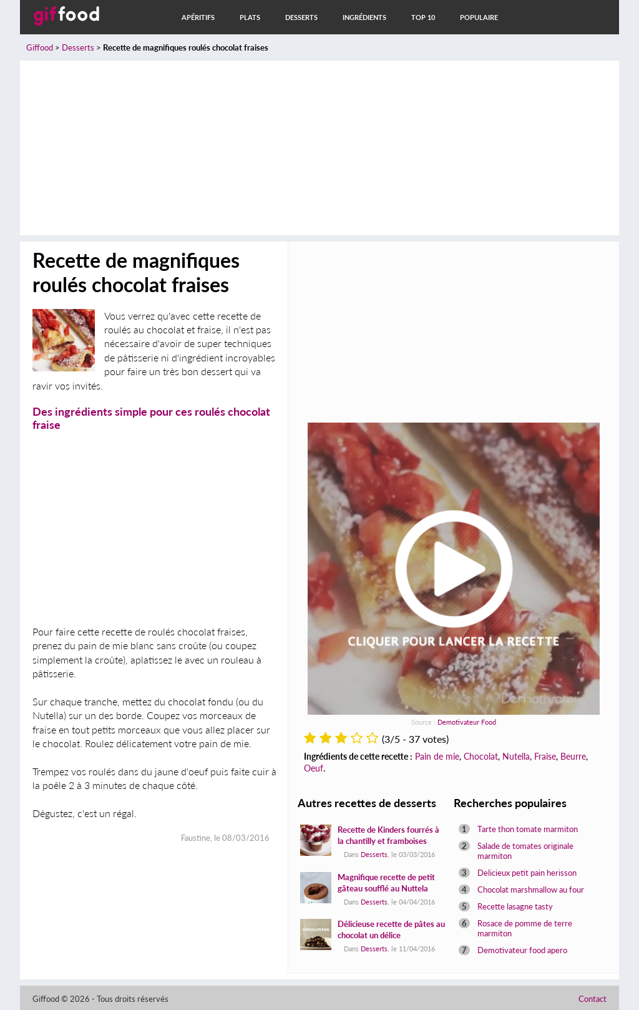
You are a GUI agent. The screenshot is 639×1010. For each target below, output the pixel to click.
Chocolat (481, 756)
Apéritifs (198, 17)
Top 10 (423, 17)
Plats (250, 17)
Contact (592, 999)
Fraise (545, 756)
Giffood (39, 47)
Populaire (479, 17)
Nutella (516, 756)
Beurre (573, 756)
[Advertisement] (319, 148)
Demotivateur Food (466, 722)
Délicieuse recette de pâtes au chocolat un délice (391, 929)
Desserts (301, 17)
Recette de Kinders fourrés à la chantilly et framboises (388, 835)
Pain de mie (437, 756)
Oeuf (313, 768)
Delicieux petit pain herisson (527, 873)
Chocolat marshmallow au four (530, 890)
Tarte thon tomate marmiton (527, 829)
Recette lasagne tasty (515, 906)
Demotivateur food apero (522, 950)
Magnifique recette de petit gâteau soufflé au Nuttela (386, 882)
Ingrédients (364, 17)
